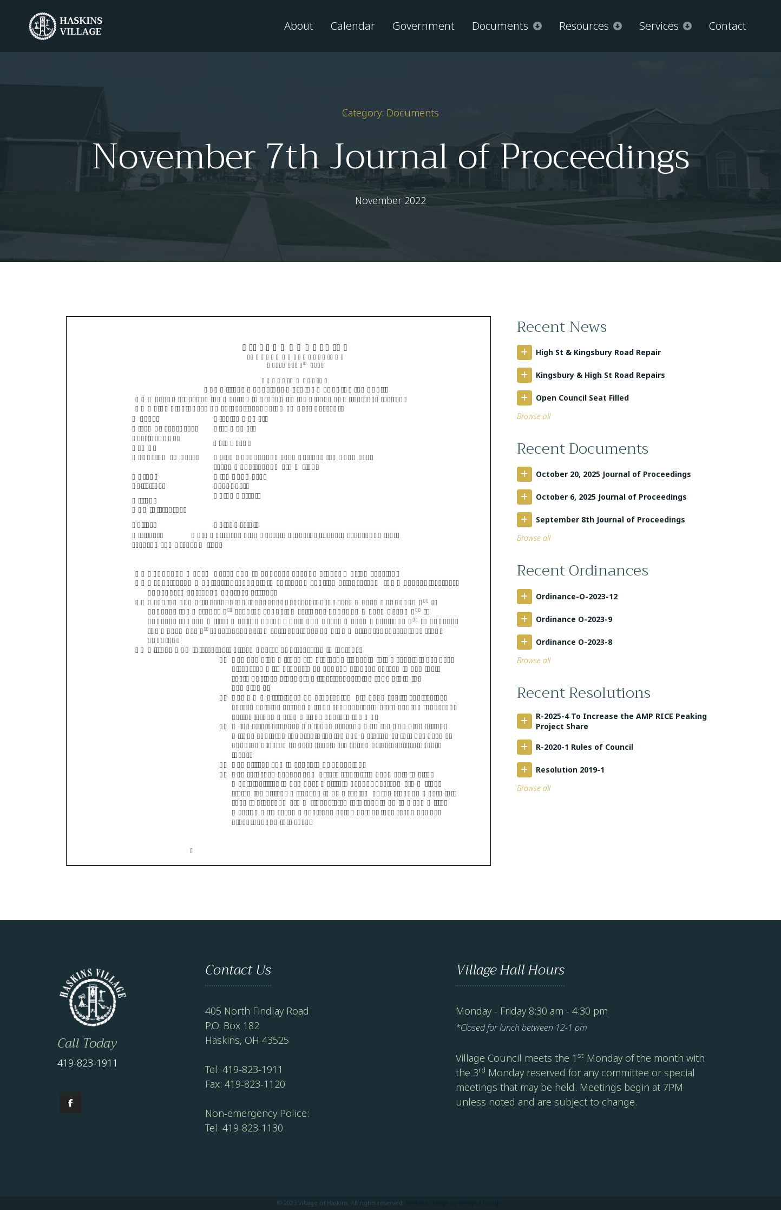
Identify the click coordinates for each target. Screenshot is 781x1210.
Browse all (533, 416)
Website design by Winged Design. (455, 1203)
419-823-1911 (87, 1062)
